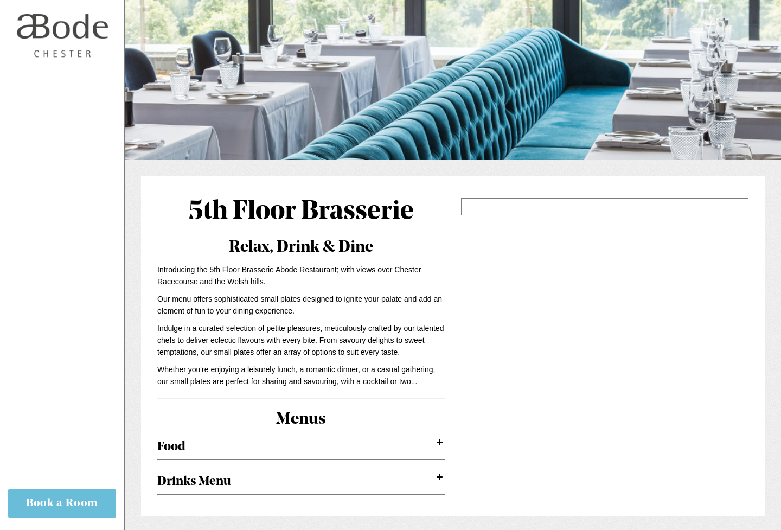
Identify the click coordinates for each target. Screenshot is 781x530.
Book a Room (62, 503)
